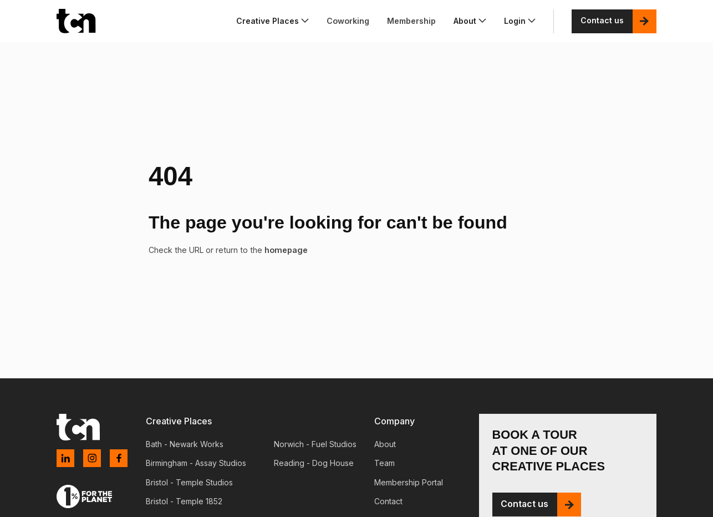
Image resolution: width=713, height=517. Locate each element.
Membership (411, 21)
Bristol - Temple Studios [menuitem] (189, 482)
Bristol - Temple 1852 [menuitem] (184, 501)
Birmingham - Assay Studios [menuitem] (196, 463)
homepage (285, 250)
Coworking (348, 21)
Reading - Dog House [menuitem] (314, 463)
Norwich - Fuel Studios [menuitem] (315, 444)
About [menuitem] (385, 444)
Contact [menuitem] (388, 501)
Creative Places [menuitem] (179, 421)
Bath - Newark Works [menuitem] (184, 444)
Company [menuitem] (394, 421)
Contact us (602, 21)
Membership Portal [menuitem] (408, 482)
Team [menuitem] (384, 463)
